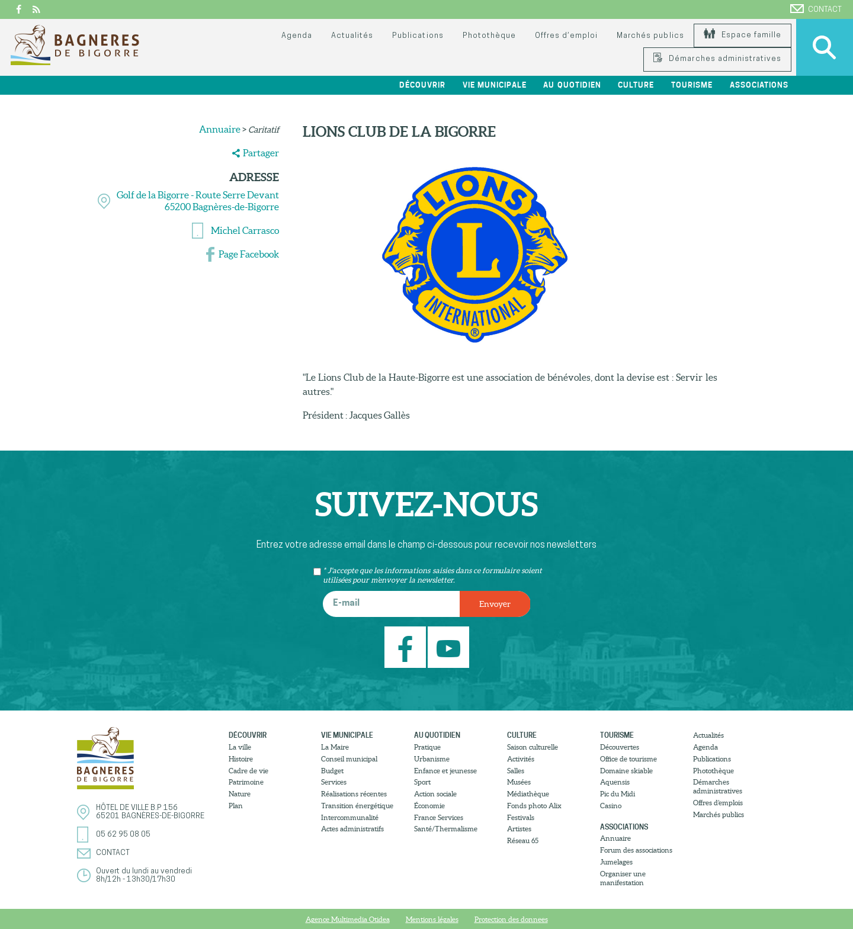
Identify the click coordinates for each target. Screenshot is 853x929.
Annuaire (219, 129)
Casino (610, 805)
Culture (636, 85)
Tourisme (692, 85)
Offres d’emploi (566, 36)
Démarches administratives (717, 59)
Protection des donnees (511, 919)
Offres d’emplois (718, 802)
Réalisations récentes (354, 794)
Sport (422, 782)
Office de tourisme (628, 759)
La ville (240, 747)
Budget (332, 770)
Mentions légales (432, 919)
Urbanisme (432, 759)
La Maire (335, 747)
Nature (240, 794)
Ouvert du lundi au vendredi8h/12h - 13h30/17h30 (144, 875)
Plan (236, 805)
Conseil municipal (349, 759)
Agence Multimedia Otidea (348, 919)
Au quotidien (572, 85)
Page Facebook (249, 254)
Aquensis (615, 782)
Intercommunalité (350, 817)
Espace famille (742, 35)
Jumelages (616, 862)
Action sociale (435, 794)
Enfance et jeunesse (445, 770)
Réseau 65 (522, 840)
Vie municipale (495, 85)
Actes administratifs (352, 828)
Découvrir (422, 85)
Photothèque (489, 36)
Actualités (352, 36)
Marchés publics (650, 36)
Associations (759, 85)
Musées (519, 782)
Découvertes (619, 747)
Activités (520, 759)
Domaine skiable (626, 770)
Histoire (241, 759)
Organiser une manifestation (623, 878)
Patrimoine (246, 782)
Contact (816, 9)
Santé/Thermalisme (445, 828)
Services (334, 782)
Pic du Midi (617, 794)
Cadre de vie (248, 770)
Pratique (427, 747)
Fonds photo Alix (534, 805)
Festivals (520, 817)
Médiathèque (528, 794)
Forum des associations (636, 850)
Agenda (296, 36)
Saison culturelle (532, 747)
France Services (438, 817)
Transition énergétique (357, 805)
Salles (515, 770)
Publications (417, 36)
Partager (261, 152)
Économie (429, 805)
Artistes (519, 828)
